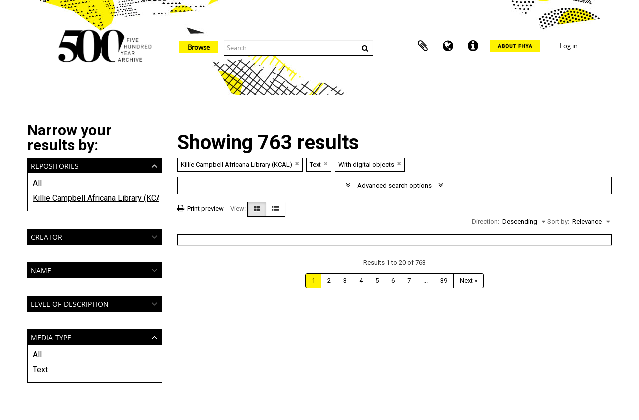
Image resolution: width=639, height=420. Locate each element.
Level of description (70, 303)
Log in (569, 45)
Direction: (485, 221)
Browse (199, 47)
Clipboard (422, 46)
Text (40, 369)
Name (41, 269)
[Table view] (275, 209)
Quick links (472, 46)
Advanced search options (394, 185)
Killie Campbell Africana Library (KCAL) (95, 198)
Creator (46, 236)
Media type (51, 336)
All (37, 183)
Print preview (200, 208)
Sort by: (558, 221)
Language (447, 46)
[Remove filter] (297, 163)
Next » (468, 280)
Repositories (55, 165)
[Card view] (256, 209)
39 (443, 280)
